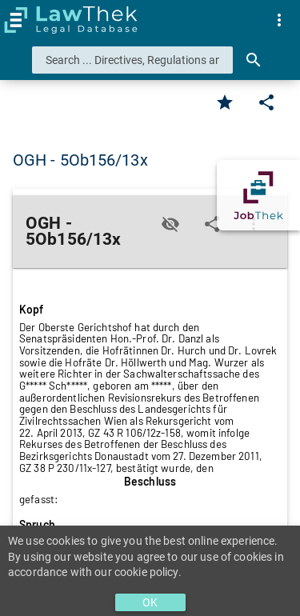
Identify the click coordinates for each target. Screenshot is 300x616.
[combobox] (132, 60)
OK (150, 602)
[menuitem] (279, 20)
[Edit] (266, 102)
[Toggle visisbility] (170, 224)
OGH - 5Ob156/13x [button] (80, 160)
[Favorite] (225, 102)
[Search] (254, 60)
